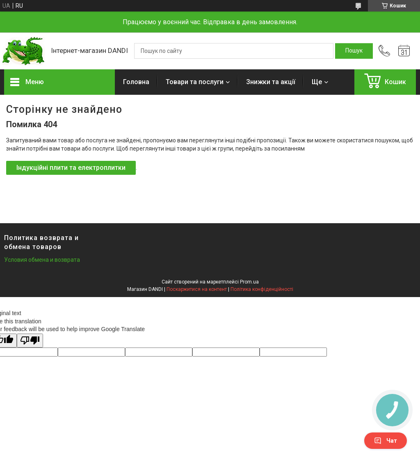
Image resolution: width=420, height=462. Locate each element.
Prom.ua (249, 282)
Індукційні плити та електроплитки (71, 168)
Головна (136, 82)
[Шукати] (354, 51)
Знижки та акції (270, 82)
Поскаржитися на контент (197, 289)
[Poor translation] (30, 341)
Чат (385, 440)
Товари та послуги (195, 82)
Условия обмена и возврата (42, 259)
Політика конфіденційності (262, 289)
